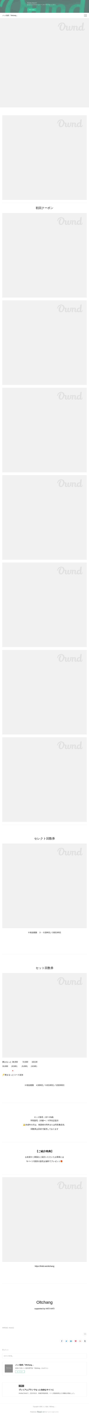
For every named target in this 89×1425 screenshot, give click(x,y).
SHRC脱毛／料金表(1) (8, 1327)
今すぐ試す (32, 9)
